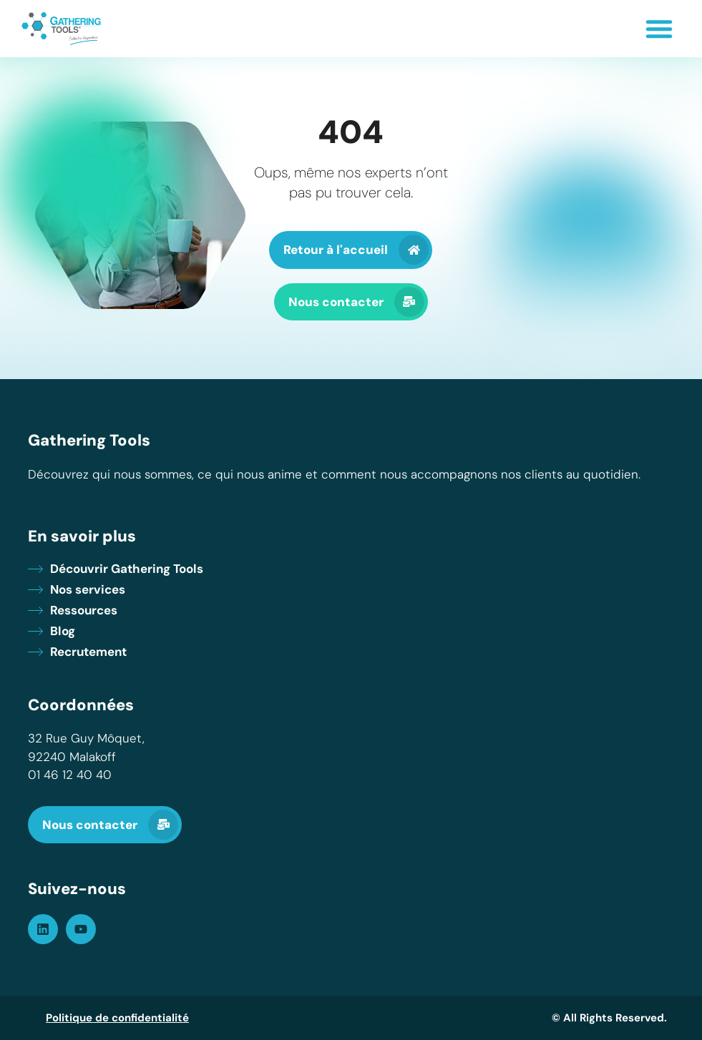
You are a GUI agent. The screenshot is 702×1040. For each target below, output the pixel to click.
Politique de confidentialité (117, 1018)
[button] (659, 28)
